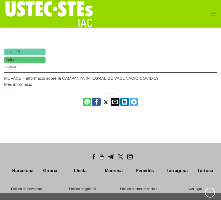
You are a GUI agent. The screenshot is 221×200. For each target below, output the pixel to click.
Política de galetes (82, 189)
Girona (50, 170)
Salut (10, 60)
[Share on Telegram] (134, 102)
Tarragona (177, 170)
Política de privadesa (26, 189)
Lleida (80, 170)
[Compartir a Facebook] (96, 102)
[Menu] (214, 13)
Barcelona (22, 170)
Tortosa (205, 170)
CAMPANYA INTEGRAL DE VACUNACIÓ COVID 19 (110, 78)
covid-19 (13, 52)
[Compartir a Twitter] (106, 102)
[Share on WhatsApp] (87, 102)
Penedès (145, 170)
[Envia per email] (115, 102)
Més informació (18, 84)
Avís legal (194, 189)
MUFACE (13, 78)
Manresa (114, 170)
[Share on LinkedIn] (124, 102)
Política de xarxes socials (138, 189)
